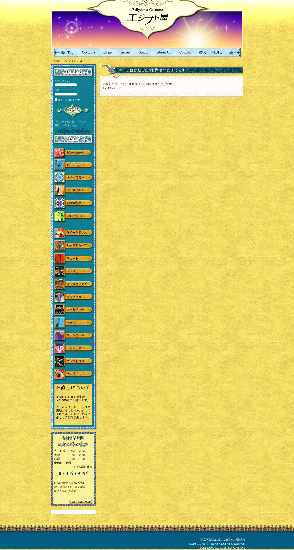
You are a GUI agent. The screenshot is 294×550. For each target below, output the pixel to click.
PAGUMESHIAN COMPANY (230, 547)
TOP (57, 61)
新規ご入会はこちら (65, 125)
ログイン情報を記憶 (67, 100)
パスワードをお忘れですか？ (70, 121)
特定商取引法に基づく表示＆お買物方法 (223, 539)
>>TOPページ (112, 88)
